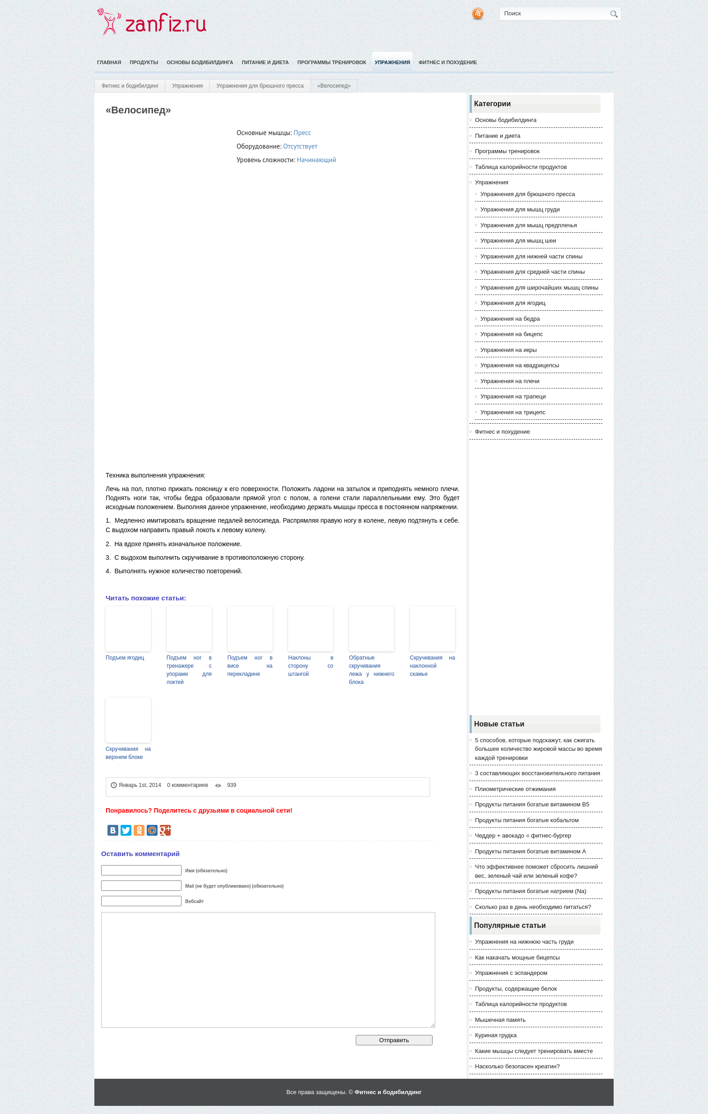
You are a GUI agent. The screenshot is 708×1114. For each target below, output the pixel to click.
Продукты (144, 62)
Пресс (302, 132)
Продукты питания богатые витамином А (530, 851)
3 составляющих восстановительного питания (537, 773)
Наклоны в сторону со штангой (310, 666)
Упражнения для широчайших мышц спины (539, 287)
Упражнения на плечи (510, 381)
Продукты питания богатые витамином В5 (532, 804)
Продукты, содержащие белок (516, 988)
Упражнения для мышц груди (520, 209)
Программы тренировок (332, 62)
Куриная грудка (496, 1035)
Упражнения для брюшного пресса (259, 86)
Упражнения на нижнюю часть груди (524, 941)
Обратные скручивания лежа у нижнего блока (371, 670)
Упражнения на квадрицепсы (519, 365)
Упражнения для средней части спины (532, 271)
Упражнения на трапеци (513, 396)
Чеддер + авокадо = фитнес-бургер (523, 835)
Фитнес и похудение (448, 62)
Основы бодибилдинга (200, 62)
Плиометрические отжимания (515, 789)
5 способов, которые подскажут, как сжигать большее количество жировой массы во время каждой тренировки (538, 749)
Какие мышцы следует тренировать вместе (534, 1051)
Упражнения (392, 62)
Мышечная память (500, 1019)
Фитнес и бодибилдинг (130, 86)
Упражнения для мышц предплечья (528, 225)
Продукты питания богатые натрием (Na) (531, 891)
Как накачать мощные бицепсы (517, 957)
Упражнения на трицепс (512, 412)
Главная (109, 62)
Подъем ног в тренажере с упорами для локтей (189, 670)
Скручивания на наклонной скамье (432, 666)
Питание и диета (265, 62)
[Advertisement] (536, 577)
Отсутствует (300, 146)
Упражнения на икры (508, 349)
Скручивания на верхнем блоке (128, 753)
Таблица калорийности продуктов (521, 167)
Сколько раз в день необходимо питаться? (533, 906)
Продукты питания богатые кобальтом (527, 820)
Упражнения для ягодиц (512, 303)
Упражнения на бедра (510, 318)
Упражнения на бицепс (511, 334)
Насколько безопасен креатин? (517, 1066)
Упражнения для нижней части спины (531, 256)
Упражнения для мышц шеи (518, 240)
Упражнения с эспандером (511, 972)
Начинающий (316, 159)
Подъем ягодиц (125, 658)
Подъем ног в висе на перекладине (250, 666)
